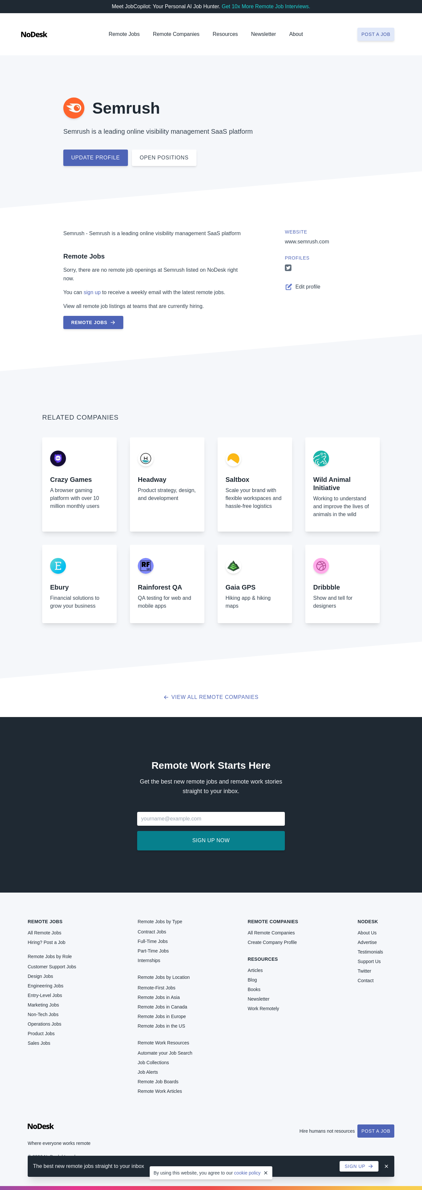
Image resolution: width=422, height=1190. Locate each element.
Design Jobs (40, 976)
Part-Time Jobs (153, 951)
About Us (367, 932)
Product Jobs (41, 1033)
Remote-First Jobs (156, 987)
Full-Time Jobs (153, 941)
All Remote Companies (271, 932)
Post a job (375, 34)
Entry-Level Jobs (45, 995)
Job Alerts (148, 1072)
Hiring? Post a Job (46, 942)
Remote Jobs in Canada (162, 1007)
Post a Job (375, 1131)
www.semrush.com (307, 241)
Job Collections (153, 1062)
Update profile (95, 157)
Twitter (364, 971)
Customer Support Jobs (52, 966)
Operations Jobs (44, 1024)
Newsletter (263, 34)
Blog (252, 979)
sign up (92, 292)
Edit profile (302, 287)
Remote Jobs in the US (161, 1026)
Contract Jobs (152, 931)
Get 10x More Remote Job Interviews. (266, 6)
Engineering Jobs (45, 985)
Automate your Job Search (165, 1053)
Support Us (369, 961)
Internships (149, 960)
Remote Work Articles (160, 1091)
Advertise (367, 942)
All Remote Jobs (44, 932)
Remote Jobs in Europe (162, 1016)
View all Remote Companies (211, 697)
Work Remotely (263, 1008)
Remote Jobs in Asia (159, 997)
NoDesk (368, 921)
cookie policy (247, 1173)
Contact (366, 980)
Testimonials (370, 952)
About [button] (296, 34)
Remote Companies (176, 34)
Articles (255, 970)
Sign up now (210, 840)
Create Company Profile (272, 942)
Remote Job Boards (158, 1081)
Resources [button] (225, 34)
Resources (263, 959)
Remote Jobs (123, 34)
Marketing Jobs (43, 1005)
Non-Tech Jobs (43, 1014)
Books (254, 989)
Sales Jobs (39, 1043)
